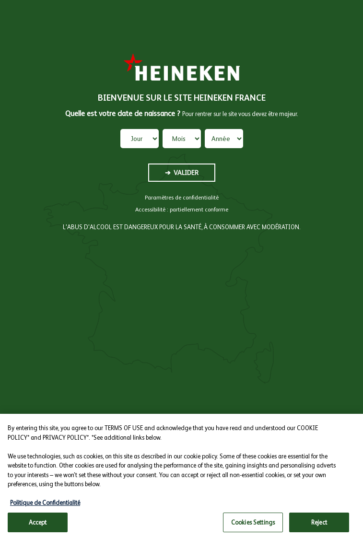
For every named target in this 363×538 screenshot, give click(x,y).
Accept (38, 525)
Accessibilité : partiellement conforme (181, 209)
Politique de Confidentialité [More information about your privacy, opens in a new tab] (45, 506)
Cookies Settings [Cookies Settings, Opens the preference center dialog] (253, 525)
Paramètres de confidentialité (182, 197)
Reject (319, 525)
